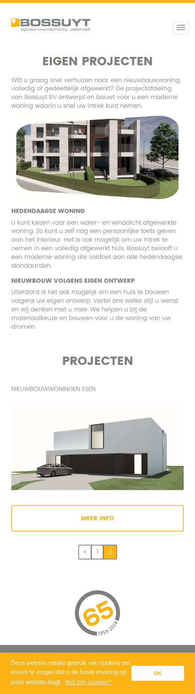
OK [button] (158, 673)
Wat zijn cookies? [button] (88, 682)
